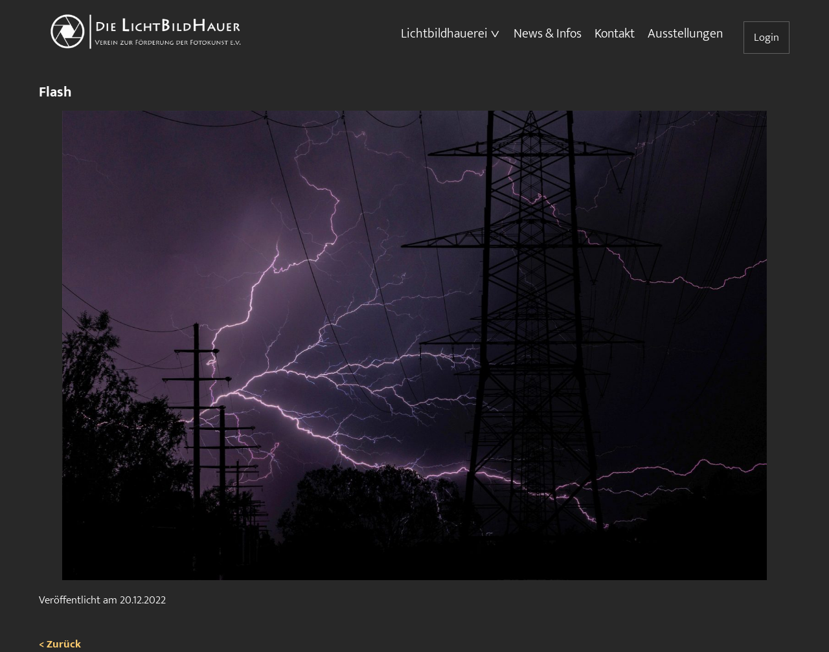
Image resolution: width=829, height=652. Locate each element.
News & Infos (548, 34)
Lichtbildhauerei (444, 34)
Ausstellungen (685, 34)
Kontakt (615, 34)
